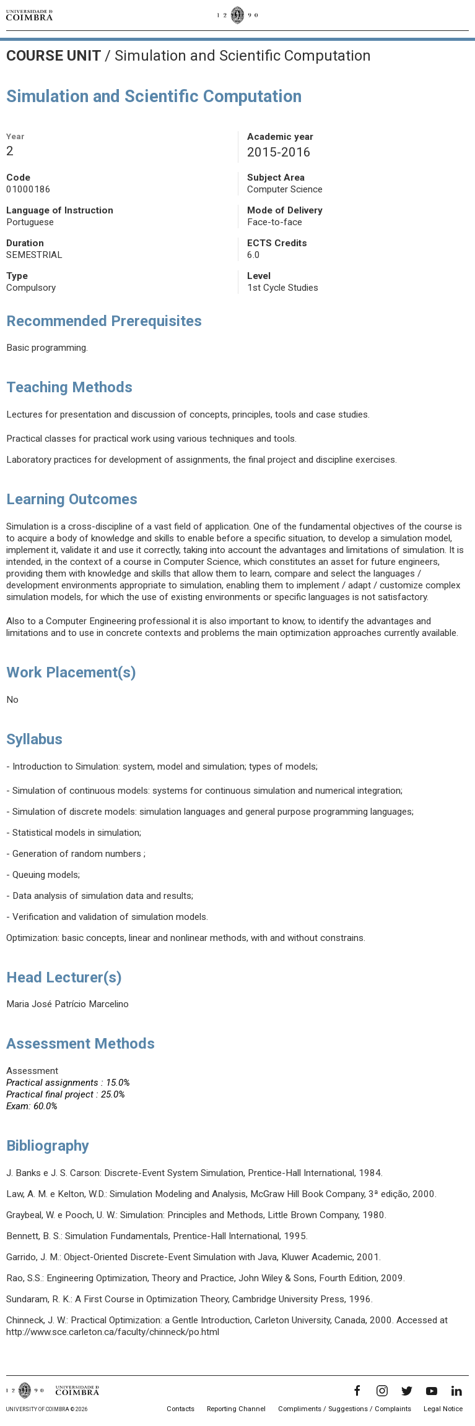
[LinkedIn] (456, 1391)
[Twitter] (406, 1391)
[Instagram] (382, 1391)
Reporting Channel (236, 1409)
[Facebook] (357, 1391)
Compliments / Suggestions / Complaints (344, 1409)
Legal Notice (443, 1409)
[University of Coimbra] (29, 15)
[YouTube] (431, 1391)
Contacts (180, 1409)
